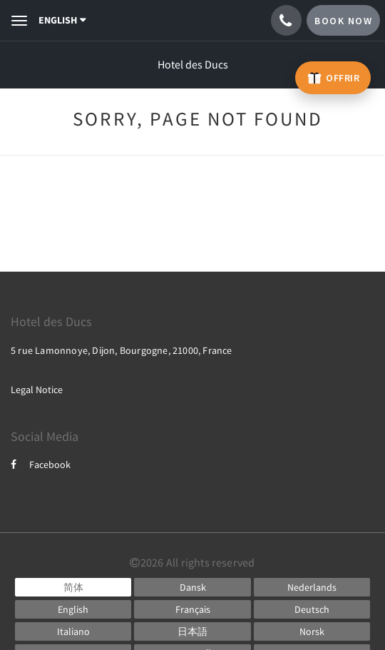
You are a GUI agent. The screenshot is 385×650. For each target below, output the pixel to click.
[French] (192, 609)
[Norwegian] (312, 631)
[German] (312, 609)
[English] (73, 609)
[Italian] (73, 631)
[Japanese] (192, 631)
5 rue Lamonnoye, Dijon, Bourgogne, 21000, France (121, 350)
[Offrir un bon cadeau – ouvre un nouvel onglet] (333, 77)
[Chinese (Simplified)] (73, 587)
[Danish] (192, 587)
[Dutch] (312, 587)
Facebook (41, 464)
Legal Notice (37, 389)
